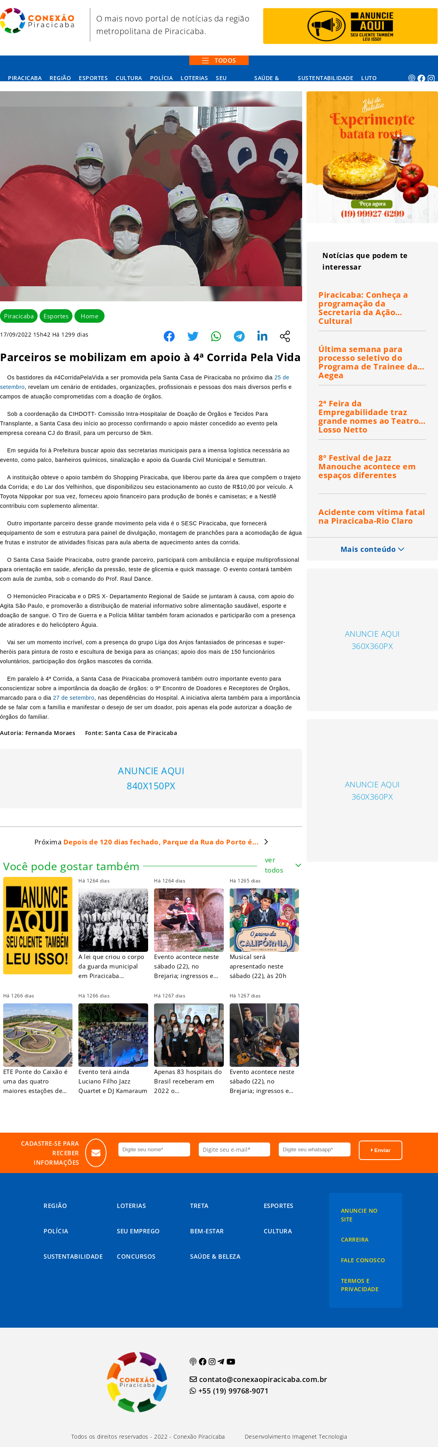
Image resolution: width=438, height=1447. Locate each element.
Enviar (380, 1150)
